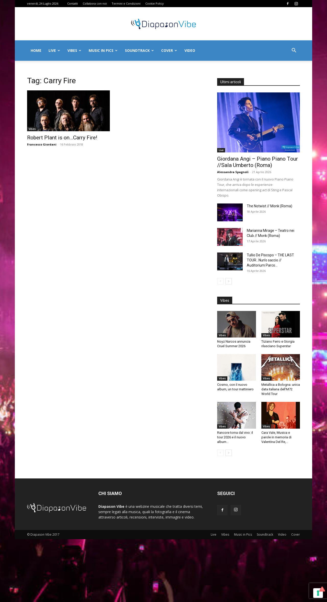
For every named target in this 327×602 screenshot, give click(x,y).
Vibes (74, 50)
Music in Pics (103, 50)
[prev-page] (220, 281)
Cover (169, 50)
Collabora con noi (95, 3)
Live (54, 50)
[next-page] (228, 281)
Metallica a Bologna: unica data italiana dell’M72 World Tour (280, 389)
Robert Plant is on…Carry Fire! (62, 138)
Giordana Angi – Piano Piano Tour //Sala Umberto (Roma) (257, 162)
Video (189, 50)
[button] (294, 51)
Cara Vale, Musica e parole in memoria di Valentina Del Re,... (276, 437)
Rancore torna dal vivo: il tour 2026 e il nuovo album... (235, 437)
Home (36, 50)
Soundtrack (139, 50)
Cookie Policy (154, 3)
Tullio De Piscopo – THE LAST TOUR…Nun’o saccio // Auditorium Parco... (270, 260)
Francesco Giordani (41, 144)
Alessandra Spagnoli (233, 172)
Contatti (72, 3)
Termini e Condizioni (126, 3)
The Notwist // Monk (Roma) (269, 206)
